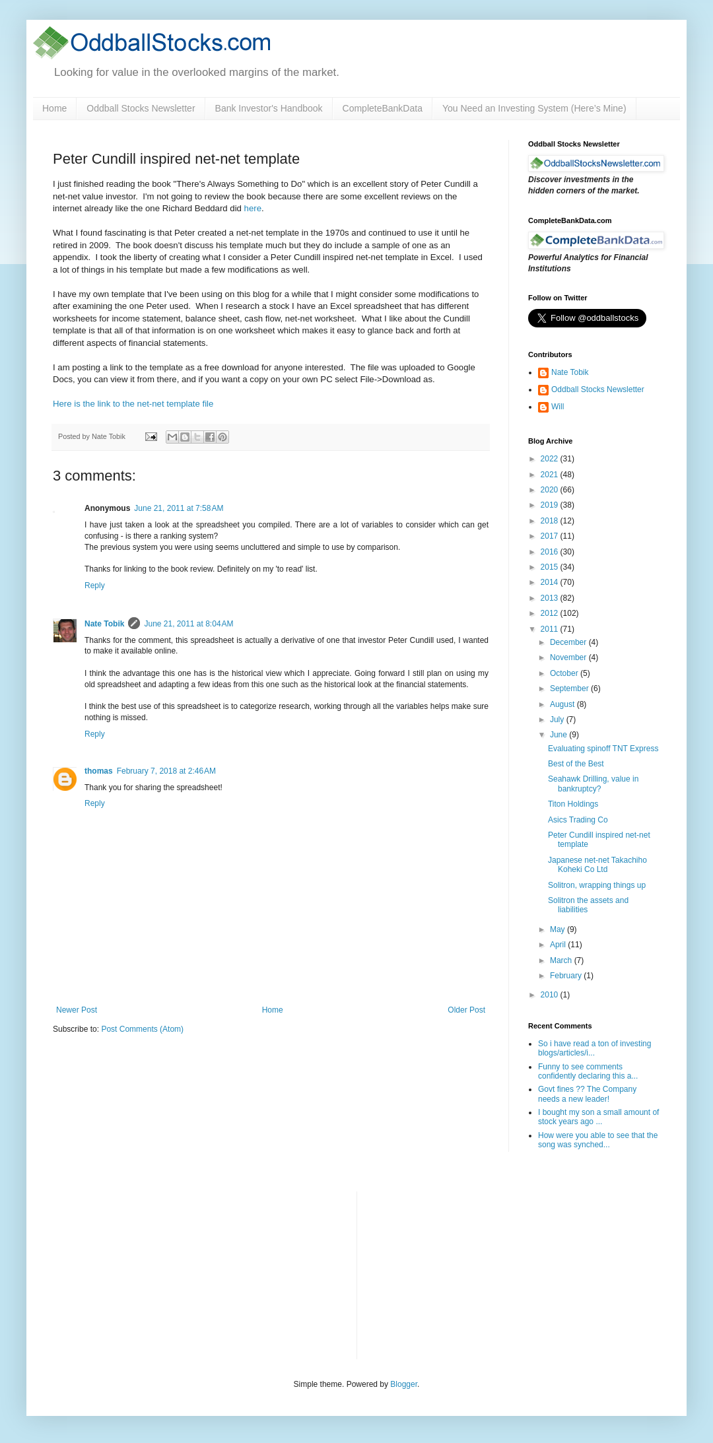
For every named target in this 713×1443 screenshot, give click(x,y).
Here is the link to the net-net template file (133, 404)
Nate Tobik (104, 623)
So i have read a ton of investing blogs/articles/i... (594, 1048)
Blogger (403, 1384)
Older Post (466, 1010)
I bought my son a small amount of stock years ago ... (598, 1117)
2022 (550, 458)
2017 (550, 536)
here (252, 208)
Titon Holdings (573, 804)
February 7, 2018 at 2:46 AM (166, 771)
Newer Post (76, 1010)
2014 (550, 582)
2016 (550, 551)
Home (54, 108)
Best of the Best (576, 763)
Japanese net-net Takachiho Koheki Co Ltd (597, 865)
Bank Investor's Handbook (269, 108)
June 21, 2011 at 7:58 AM (178, 508)
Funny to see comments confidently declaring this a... (588, 1071)
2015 (550, 567)
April (559, 944)
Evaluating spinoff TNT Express (603, 748)
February (567, 975)
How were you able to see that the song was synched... (598, 1140)
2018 (550, 520)
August (563, 704)
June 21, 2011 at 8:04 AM (188, 623)
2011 (550, 629)
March (562, 960)
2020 (550, 489)
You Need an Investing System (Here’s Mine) (534, 108)
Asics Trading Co (578, 819)
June (559, 734)
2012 (550, 613)
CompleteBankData (383, 108)
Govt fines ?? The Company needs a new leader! (587, 1094)
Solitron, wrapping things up (597, 885)
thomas (99, 771)
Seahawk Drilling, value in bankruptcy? (593, 783)
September (570, 688)
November (569, 657)
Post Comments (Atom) (142, 1029)
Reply (95, 585)
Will (557, 406)
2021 (550, 474)
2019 (550, 505)
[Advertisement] (466, 1274)
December (569, 642)
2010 (550, 994)
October (565, 673)
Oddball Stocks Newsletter (140, 108)
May (558, 929)
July (558, 719)
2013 (550, 598)
